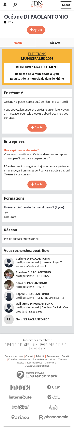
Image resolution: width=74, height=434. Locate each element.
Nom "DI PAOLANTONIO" (32, 319)
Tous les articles (34, 362)
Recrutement (53, 356)
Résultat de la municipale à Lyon (37, 74)
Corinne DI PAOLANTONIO (33, 258)
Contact (29, 356)
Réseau (55, 42)
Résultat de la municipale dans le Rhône (37, 78)
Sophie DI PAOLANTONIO (32, 294)
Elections (37, 56)
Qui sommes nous (13, 356)
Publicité (40, 356)
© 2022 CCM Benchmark (37, 365)
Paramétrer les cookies (44, 359)
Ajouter (37, 30)
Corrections (50, 362)
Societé (65, 356)
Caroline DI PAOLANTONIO (33, 272)
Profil (17, 42)
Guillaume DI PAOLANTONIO (34, 303)
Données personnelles (19, 359)
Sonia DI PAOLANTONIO (31, 283)
